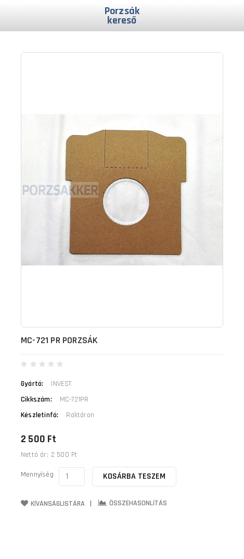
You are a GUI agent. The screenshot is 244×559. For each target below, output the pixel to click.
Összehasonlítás (132, 503)
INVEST (61, 383)
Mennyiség (37, 474)
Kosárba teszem (134, 476)
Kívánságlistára (53, 503)
